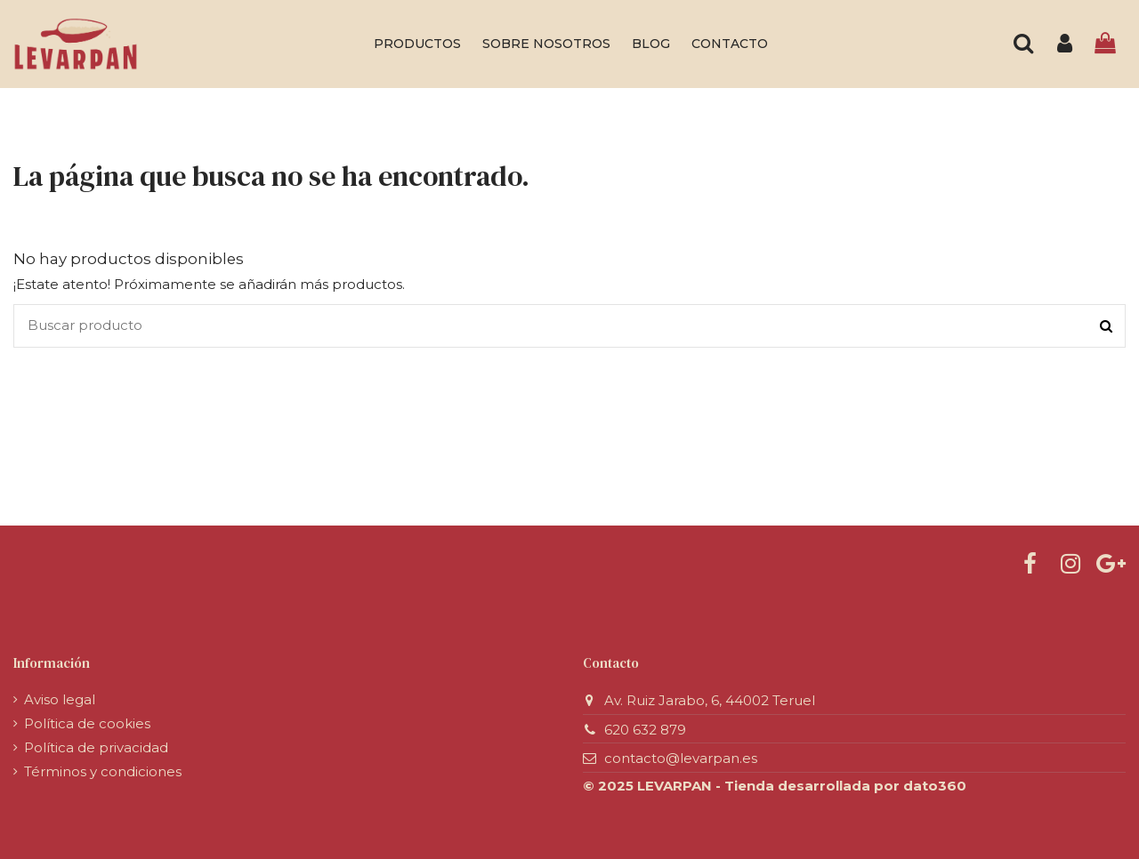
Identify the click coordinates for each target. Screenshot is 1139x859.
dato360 (934, 785)
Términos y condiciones (103, 771)
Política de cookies (87, 723)
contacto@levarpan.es (680, 758)
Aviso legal (59, 699)
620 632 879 (645, 729)
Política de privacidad (96, 747)
